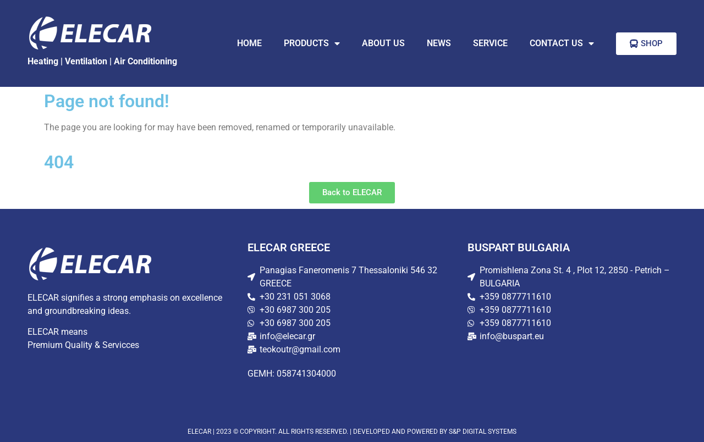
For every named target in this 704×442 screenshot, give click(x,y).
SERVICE (490, 43)
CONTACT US (562, 43)
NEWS (439, 43)
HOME (249, 43)
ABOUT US (383, 43)
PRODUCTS (312, 43)
